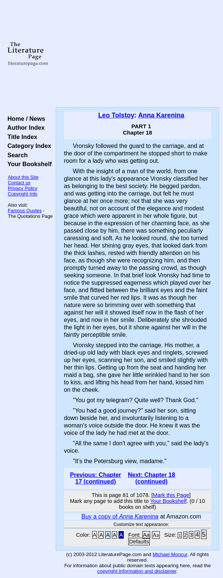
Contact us (19, 182)
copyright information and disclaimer (137, 571)
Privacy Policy (23, 188)
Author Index (24, 127)
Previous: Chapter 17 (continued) (95, 478)
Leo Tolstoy (116, 115)
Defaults (139, 542)
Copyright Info (23, 194)
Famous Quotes (25, 210)
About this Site (23, 177)
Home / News (24, 118)
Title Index (20, 136)
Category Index (27, 145)
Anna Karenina (161, 115)
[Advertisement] (137, 54)
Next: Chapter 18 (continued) (151, 478)
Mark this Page (171, 495)
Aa (146, 535)
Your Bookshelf (28, 164)
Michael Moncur (170, 554)
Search (16, 155)
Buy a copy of (119, 516)
